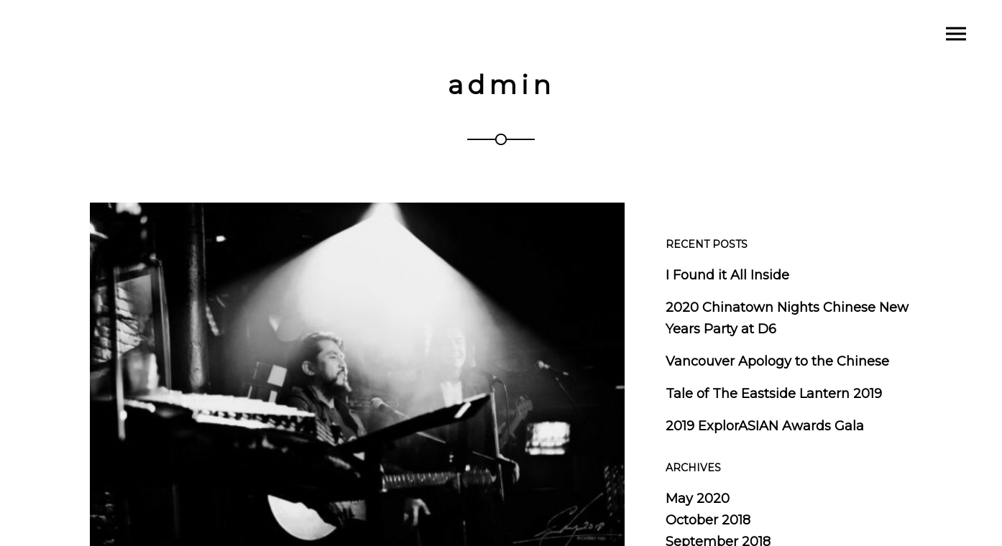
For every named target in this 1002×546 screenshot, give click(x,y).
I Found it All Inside (727, 275)
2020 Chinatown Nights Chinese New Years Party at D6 (787, 318)
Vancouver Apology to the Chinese (777, 361)
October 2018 (708, 520)
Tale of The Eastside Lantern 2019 (774, 394)
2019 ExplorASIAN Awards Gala (765, 426)
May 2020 (698, 498)
